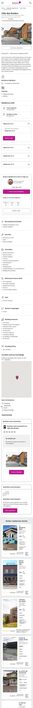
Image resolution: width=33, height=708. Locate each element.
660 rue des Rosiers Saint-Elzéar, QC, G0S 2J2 (13, 20)
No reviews (10, 18)
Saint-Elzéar (23, 8)
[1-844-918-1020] (30, 3)
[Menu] (16, 2)
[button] (2, 3)
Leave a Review (16, 472)
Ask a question (10, 510)
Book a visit (9, 138)
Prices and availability (16, 192)
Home (2, 8)
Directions (7, 359)
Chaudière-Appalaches (12, 8)
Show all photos (18, 48)
